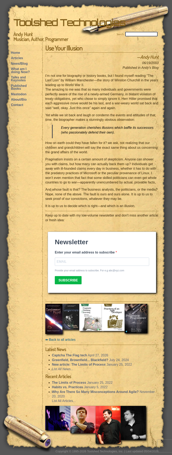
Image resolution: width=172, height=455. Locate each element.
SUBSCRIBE (68, 280)
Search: (120, 34)
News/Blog (19, 63)
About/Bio (19, 99)
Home (15, 52)
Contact (17, 105)
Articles (17, 58)
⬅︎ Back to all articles (60, 339)
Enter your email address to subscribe (85, 252)
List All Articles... (64, 401)
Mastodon (19, 94)
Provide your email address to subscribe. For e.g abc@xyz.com (89, 270)
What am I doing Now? (20, 70)
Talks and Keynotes (18, 79)
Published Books (19, 87)
